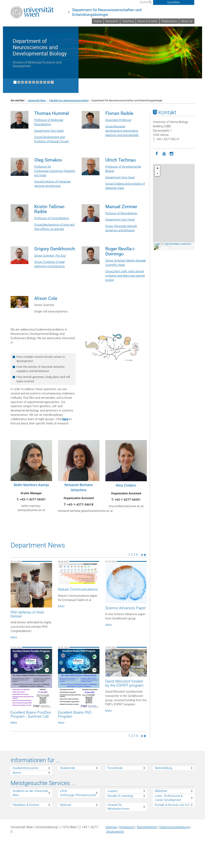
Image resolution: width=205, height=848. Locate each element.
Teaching (128, 21)
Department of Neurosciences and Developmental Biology (40, 47)
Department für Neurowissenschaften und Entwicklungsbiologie (107, 12)
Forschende (115, 768)
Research (112, 21)
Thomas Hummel (51, 113)
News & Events (147, 21)
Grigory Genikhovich (54, 248)
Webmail (65, 805)
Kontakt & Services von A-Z (172, 805)
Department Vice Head (48, 131)
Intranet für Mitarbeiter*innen (118, 807)
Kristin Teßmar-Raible (49, 209)
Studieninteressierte (25, 768)
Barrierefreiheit (147, 827)
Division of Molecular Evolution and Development (37, 64)
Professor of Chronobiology (51, 218)
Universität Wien (37, 100)
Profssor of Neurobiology (121, 213)
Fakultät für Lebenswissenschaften (69, 100)
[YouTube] (164, 153)
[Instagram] (171, 153)
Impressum (127, 827)
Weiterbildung (163, 768)
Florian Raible (119, 113)
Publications (169, 21)
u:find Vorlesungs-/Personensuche (78, 793)
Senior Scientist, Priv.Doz (50, 255)
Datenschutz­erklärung (174, 827)
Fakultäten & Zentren (26, 805)
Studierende (67, 768)
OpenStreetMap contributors (177, 244)
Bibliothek (161, 791)
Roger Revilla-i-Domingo (120, 251)
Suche (146, 2)
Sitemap (111, 827)
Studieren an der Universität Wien (30, 793)
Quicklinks (173, 2)
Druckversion (115, 831)
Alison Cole (45, 298)
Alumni (17, 772)
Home (98, 21)
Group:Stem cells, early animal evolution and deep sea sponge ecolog (125, 276)
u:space (112, 791)
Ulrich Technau (120, 160)
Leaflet (157, 244)
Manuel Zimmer (121, 206)
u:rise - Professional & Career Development (168, 798)
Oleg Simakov (48, 160)
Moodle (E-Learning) (120, 796)
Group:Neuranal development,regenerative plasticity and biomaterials (122, 131)
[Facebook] (156, 153)
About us (186, 21)
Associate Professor (118, 120)
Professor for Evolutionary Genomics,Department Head (54, 171)
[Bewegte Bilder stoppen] (52, 82)
